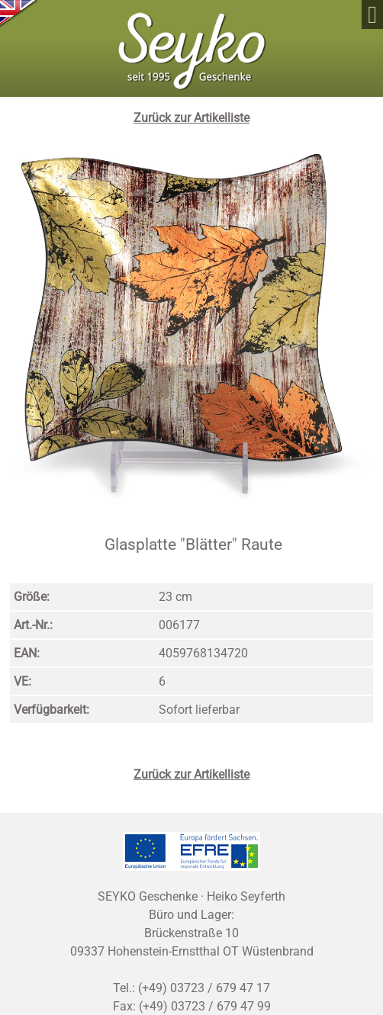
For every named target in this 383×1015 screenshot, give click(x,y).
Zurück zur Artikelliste (191, 118)
